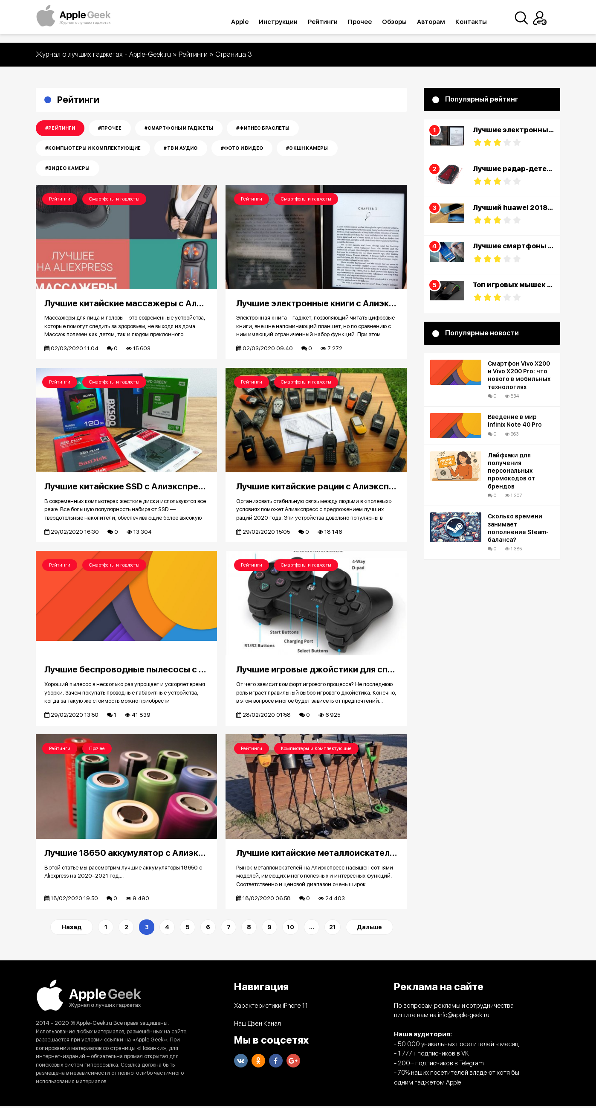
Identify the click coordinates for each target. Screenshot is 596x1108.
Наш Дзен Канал (257, 1025)
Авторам (438, 22)
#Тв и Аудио (180, 148)
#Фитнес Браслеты (262, 128)
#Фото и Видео (242, 148)
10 (290, 928)
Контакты (478, 22)
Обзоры (401, 22)
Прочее (367, 22)
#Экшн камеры (307, 148)
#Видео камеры (67, 168)
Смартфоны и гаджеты (114, 199)
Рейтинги (330, 22)
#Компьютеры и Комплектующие (93, 148)
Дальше (369, 928)
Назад (71, 928)
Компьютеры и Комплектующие (316, 749)
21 (332, 928)
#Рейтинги (60, 128)
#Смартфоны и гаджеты (179, 128)
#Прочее (110, 128)
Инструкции (285, 22)
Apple (247, 22)
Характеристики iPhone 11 (271, 1007)
